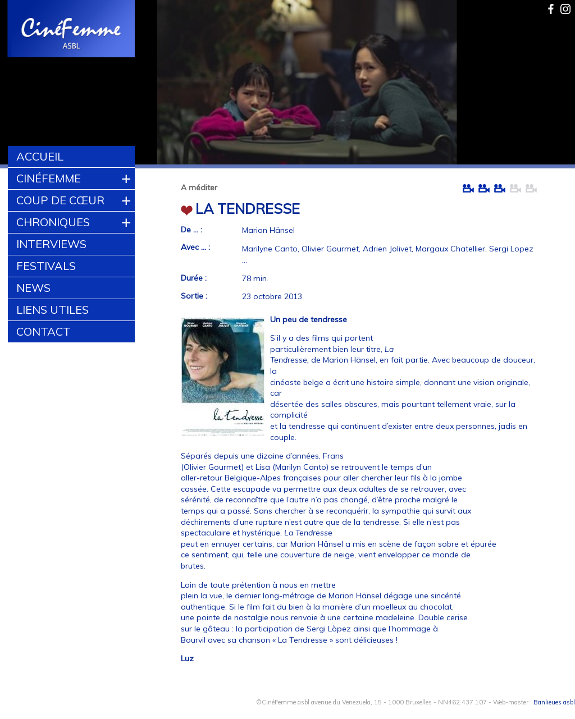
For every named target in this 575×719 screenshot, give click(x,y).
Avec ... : (195, 247)
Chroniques (53, 222)
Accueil (39, 156)
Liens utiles (52, 310)
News (33, 288)
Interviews (51, 244)
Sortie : (194, 296)
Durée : (194, 278)
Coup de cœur (60, 200)
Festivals (46, 266)
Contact (43, 331)
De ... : (191, 230)
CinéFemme (48, 178)
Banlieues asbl (554, 702)
